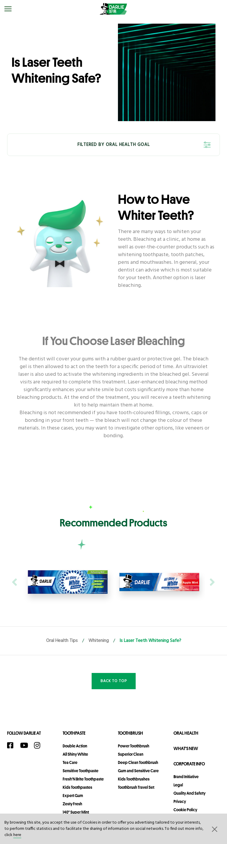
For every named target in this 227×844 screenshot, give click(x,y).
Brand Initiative (186, 776)
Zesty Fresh (72, 803)
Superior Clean (130, 754)
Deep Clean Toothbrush (138, 762)
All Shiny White (75, 754)
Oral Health (186, 733)
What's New (186, 748)
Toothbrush (130, 733)
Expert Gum (73, 795)
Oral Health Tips (62, 641)
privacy (180, 801)
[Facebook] (12, 745)
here (17, 835)
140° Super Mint (76, 812)
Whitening (98, 641)
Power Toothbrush (133, 746)
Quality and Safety (189, 793)
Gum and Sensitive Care (138, 770)
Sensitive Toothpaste (80, 770)
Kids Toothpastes (77, 787)
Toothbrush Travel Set (136, 787)
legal (178, 785)
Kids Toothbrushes (134, 779)
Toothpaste (74, 733)
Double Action (75, 746)
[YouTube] (25, 745)
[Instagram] (39, 745)
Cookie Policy (185, 809)
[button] (214, 829)
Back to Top (113, 681)
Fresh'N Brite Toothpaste (83, 779)
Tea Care (70, 762)
